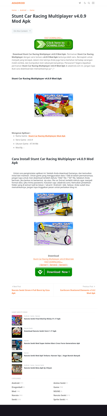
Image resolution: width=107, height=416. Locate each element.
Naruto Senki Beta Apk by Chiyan (38, 368)
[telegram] (80, 3)
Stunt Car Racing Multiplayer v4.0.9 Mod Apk (53, 259)
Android (27, 316)
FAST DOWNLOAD (53, 38)
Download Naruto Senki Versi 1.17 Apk (40, 331)
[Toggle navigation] (93, 3)
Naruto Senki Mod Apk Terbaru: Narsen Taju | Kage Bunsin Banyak (52, 355)
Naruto (37, 316)
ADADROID (18, 3)
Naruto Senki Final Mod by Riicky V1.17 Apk (42, 319)
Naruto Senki (28, 328)
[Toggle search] (89, 3)
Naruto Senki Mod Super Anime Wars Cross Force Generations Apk (52, 343)
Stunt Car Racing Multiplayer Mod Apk (47, 136)
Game (32, 316)
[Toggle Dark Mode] (85, 3)
